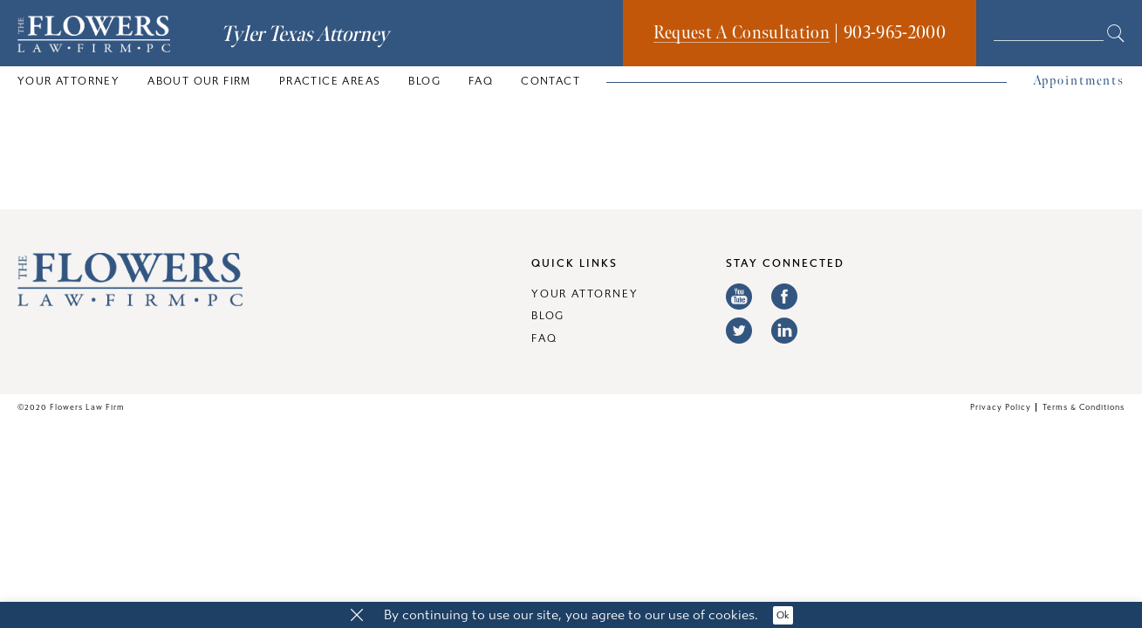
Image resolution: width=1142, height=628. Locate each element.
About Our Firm (199, 81)
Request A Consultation (741, 32)
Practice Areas (330, 81)
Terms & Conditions (1084, 407)
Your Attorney (68, 81)
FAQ (480, 81)
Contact (550, 81)
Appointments (1079, 80)
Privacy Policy (1000, 407)
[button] (357, 616)
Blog (424, 81)
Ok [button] (783, 615)
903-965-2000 (895, 32)
